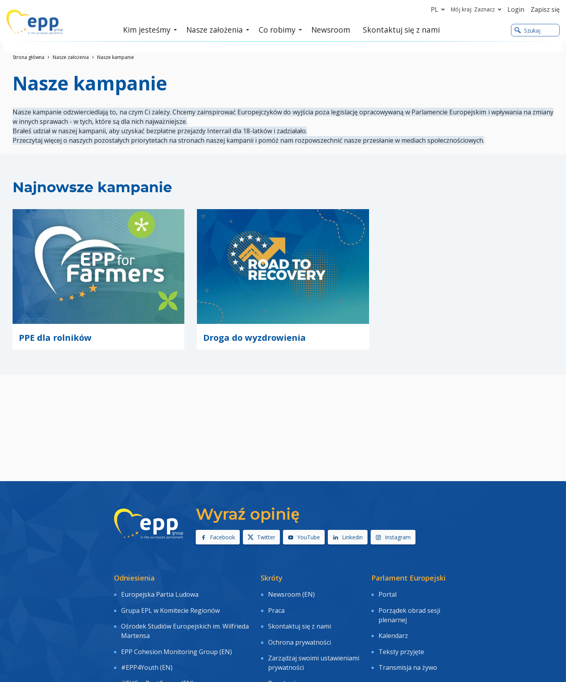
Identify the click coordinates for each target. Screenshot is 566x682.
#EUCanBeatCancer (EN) (157, 658)
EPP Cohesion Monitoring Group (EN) (176, 635)
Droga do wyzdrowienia (254, 337)
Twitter (261, 537)
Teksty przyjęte (401, 635)
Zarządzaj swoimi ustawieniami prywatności (313, 642)
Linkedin (348, 537)
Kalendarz (393, 624)
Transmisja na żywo (408, 647)
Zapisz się (545, 9)
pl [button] (439, 9)
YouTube (304, 537)
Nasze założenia (71, 57)
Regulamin (284, 658)
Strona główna (28, 57)
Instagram (393, 537)
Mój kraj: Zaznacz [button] (477, 9)
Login (515, 9)
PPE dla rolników (55, 337)
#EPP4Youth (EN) (147, 647)
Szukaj (527, 31)
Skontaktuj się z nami (299, 614)
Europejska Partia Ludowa (159, 592)
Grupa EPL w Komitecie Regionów (170, 603)
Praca (276, 603)
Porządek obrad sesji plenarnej (409, 608)
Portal (388, 592)
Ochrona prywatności (299, 626)
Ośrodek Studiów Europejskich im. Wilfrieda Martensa (185, 619)
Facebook (217, 537)
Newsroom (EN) (291, 592)
